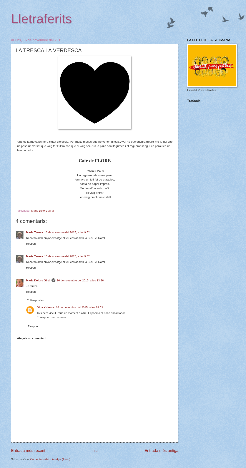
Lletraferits (41, 19)
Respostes (37, 300)
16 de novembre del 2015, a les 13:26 (80, 280)
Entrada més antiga (161, 450)
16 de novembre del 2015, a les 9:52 (67, 232)
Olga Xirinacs (46, 307)
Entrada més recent (28, 450)
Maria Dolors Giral (38, 280)
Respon (31, 243)
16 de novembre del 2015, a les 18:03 (79, 307)
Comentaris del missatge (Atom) (50, 459)
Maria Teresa (34, 232)
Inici (94, 450)
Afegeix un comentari (31, 338)
